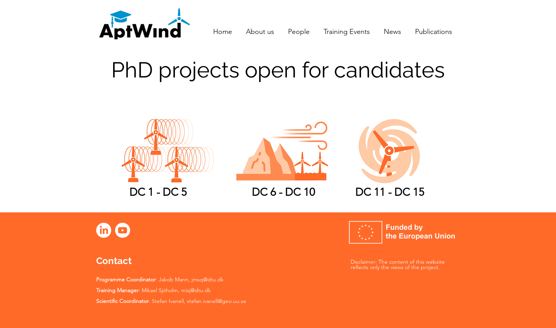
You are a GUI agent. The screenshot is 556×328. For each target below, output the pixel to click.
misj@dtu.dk (196, 290)
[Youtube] (122, 230)
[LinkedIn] (103, 230)
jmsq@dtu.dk (208, 279)
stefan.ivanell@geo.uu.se (216, 301)
